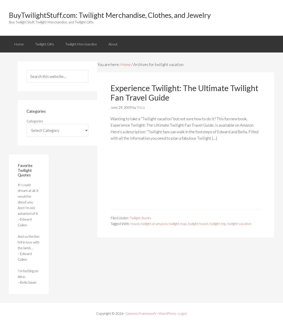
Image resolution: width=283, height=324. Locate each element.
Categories (35, 121)
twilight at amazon (154, 223)
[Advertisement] (186, 178)
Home (19, 44)
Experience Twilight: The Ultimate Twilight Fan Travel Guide (184, 92)
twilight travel (198, 223)
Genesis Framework (141, 313)
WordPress (167, 313)
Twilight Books (140, 218)
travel (134, 223)
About (113, 44)
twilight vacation (239, 223)
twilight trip (217, 223)
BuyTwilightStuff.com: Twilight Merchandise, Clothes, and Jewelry (110, 15)
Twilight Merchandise (81, 44)
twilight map (178, 223)
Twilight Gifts (44, 44)
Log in (182, 313)
